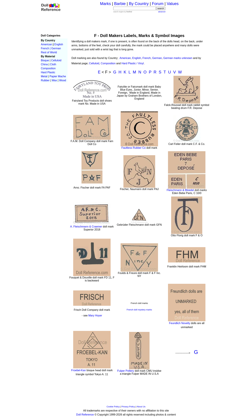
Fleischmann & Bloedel (180, 190)
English (58, 44)
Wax (54, 80)
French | (46, 48)
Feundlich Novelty (179, 323)
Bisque (45, 60)
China (44, 64)
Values (173, 3)
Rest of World (49, 52)
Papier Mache (58, 76)
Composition (48, 68)
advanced (161, 12)
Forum (157, 3)
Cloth (53, 64)
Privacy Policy (128, 406)
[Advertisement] (139, 22)
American (46, 44)
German (56, 48)
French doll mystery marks (139, 309)
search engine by (122, 12)
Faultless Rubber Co (133, 147)
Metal (44, 76)
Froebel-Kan (78, 370)
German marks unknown (177, 58)
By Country (139, 3)
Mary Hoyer (95, 315)
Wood (62, 80)
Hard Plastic (48, 72)
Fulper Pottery (125, 370)
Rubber (45, 80)
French (146, 58)
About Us (141, 406)
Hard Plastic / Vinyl (132, 63)
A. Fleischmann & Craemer (86, 226)
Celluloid (56, 60)
